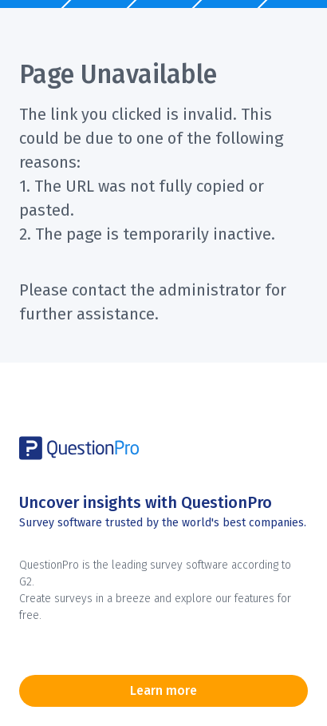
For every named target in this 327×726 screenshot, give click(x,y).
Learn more (163, 690)
